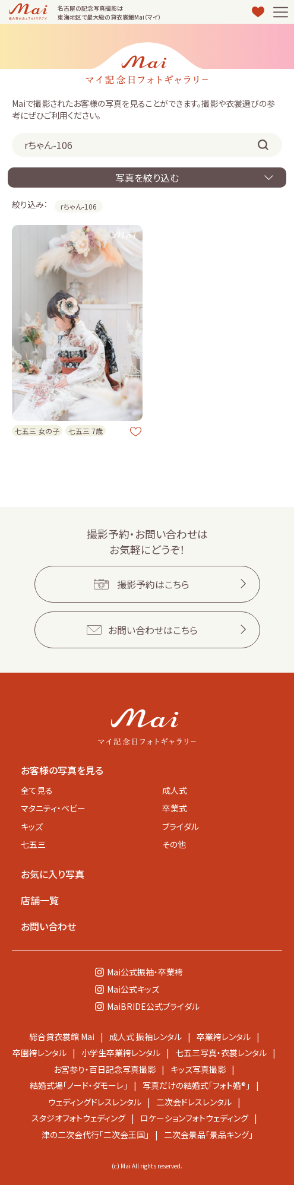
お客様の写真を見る (62, 770)
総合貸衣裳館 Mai (61, 1037)
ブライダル (180, 826)
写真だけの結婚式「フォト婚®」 (196, 1085)
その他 (174, 844)
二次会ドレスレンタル (194, 1102)
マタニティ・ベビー (53, 808)
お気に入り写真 (52, 874)
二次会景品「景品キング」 (208, 1134)
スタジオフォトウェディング (78, 1118)
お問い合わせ (48, 926)
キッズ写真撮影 (198, 1069)
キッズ (32, 826)
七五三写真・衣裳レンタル (221, 1053)
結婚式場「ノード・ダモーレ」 (79, 1085)
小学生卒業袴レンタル (120, 1053)
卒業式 (174, 808)
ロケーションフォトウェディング (194, 1118)
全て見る (37, 790)
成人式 (174, 790)
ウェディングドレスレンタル (94, 1102)
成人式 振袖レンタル (145, 1037)
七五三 (33, 844)
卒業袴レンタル (224, 1037)
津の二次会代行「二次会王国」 (95, 1134)
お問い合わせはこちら (153, 630)
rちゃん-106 (79, 206)
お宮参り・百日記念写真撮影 (104, 1069)
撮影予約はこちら (153, 584)
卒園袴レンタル (39, 1053)
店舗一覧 (40, 900)
